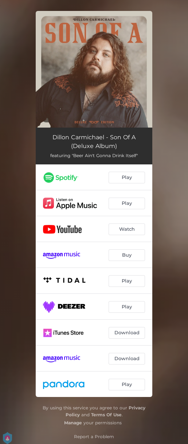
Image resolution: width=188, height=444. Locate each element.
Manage (73, 422)
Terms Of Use (106, 414)
